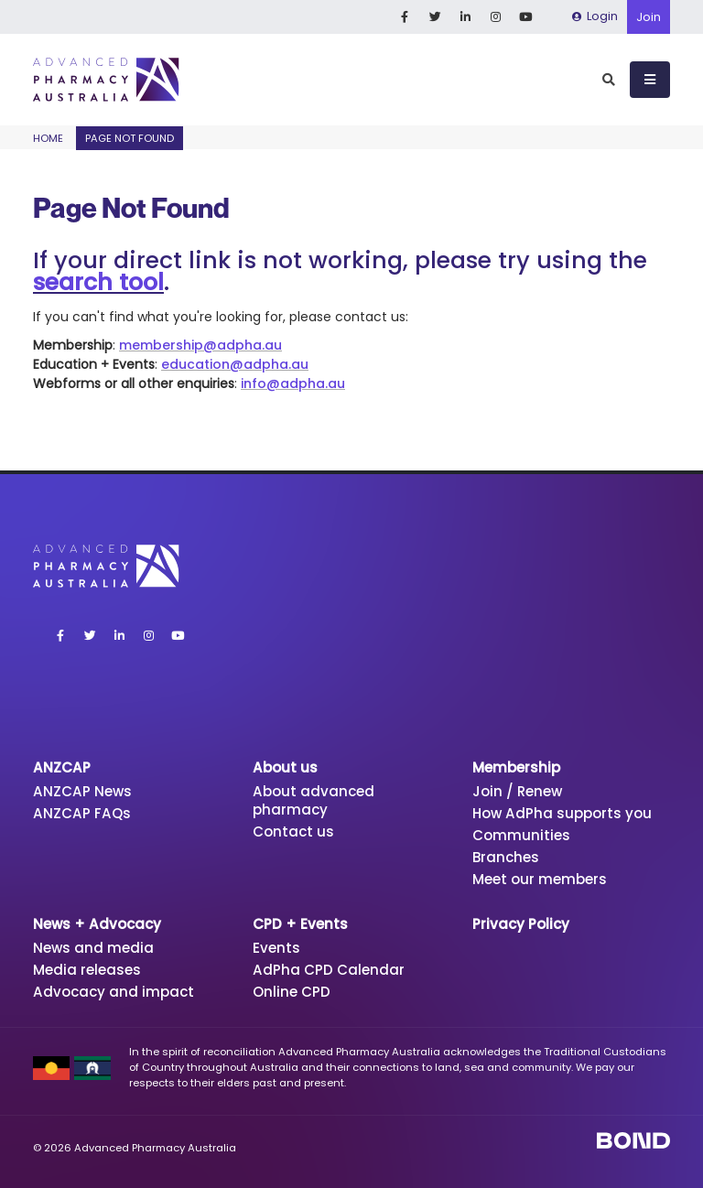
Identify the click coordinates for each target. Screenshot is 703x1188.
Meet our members (539, 879)
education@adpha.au (234, 364)
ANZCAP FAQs (82, 813)
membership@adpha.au (200, 345)
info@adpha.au (293, 383)
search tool (98, 282)
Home (48, 138)
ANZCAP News (82, 791)
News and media (93, 947)
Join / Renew (517, 791)
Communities (521, 835)
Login (595, 16)
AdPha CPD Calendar (329, 969)
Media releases (87, 969)
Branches (505, 857)
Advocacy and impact (113, 991)
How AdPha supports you (562, 813)
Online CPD (291, 991)
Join (648, 17)
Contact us (293, 831)
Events (276, 947)
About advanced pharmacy (313, 800)
